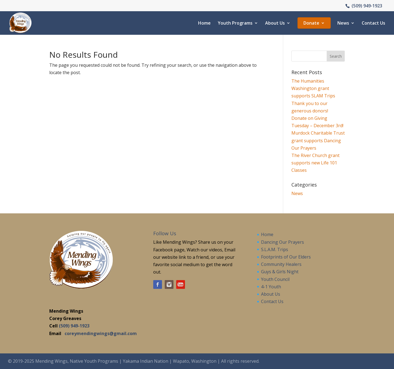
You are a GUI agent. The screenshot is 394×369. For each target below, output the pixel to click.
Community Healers (281, 264)
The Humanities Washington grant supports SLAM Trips (313, 88)
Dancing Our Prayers (282, 242)
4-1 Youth (271, 287)
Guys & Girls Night (280, 272)
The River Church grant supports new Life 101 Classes (315, 162)
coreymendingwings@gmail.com (101, 333)
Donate (311, 23)
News (343, 23)
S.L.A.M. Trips (274, 249)
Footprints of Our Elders (286, 257)
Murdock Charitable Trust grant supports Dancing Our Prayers (318, 140)
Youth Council (275, 279)
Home (204, 23)
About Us (275, 23)
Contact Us (373, 23)
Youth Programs (235, 23)
